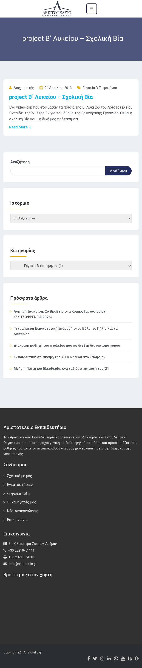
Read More (20, 127)
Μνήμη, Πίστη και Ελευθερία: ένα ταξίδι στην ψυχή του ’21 (61, 369)
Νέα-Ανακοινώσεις (22, 511)
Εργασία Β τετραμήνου (100, 88)
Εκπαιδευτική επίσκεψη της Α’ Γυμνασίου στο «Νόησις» (59, 357)
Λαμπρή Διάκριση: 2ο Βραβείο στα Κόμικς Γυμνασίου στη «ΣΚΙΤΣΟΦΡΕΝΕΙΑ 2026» (61, 314)
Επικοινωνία (17, 519)
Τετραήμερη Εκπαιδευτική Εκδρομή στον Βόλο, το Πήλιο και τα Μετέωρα (66, 331)
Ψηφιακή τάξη (18, 493)
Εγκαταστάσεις (20, 484)
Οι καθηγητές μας (21, 502)
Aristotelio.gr (32, 652)
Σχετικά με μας (19, 476)
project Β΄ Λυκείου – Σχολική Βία (51, 97)
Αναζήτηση (20, 162)
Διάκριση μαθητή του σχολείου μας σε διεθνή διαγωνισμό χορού (67, 345)
